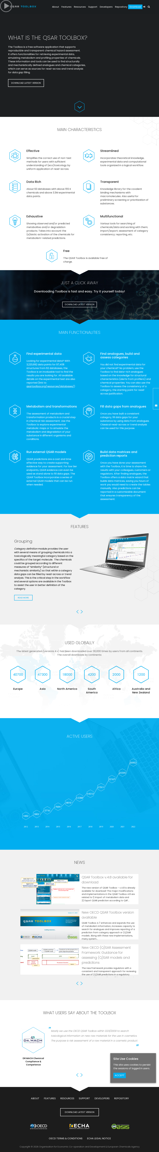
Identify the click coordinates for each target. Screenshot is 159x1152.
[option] (79, 574)
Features (66, 6)
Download (135, 6)
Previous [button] (77, 611)
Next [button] (82, 611)
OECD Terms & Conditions (65, 1138)
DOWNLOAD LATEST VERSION (26, 82)
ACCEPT (119, 1075)
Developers (106, 6)
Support (92, 6)
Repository (121, 6)
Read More (23, 608)
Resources (80, 6)
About (55, 6)
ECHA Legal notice (99, 1138)
